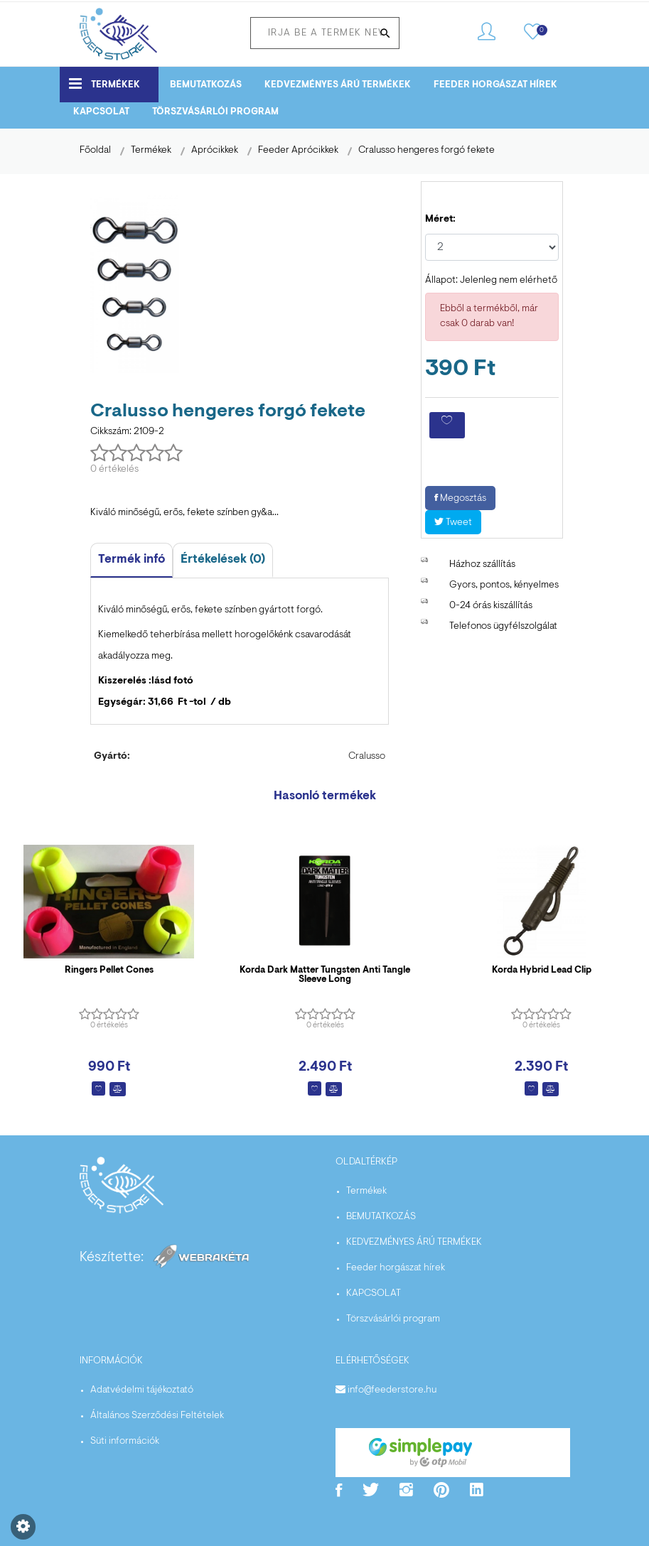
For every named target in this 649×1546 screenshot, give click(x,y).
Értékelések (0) (223, 559)
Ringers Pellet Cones (109, 970)
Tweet (453, 523)
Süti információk (124, 1442)
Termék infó (131, 559)
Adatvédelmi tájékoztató (141, 1390)
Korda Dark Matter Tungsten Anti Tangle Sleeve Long (325, 975)
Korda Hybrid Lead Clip (541, 970)
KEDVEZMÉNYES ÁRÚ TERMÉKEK (337, 85)
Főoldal (95, 151)
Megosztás (460, 499)
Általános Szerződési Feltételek (157, 1416)
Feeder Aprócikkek (298, 151)
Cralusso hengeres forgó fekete (426, 151)
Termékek (104, 83)
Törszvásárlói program (215, 112)
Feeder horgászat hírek (495, 85)
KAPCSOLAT (101, 112)
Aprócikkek (214, 151)
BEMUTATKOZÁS (206, 85)
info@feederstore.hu (392, 1390)
